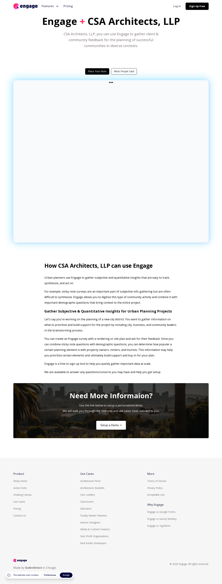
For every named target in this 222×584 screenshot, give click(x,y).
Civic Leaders (87, 494)
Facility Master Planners (93, 515)
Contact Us (19, 515)
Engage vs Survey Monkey (162, 518)
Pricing (68, 6)
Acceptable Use (156, 494)
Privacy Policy (155, 488)
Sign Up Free (197, 6)
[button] (49, 6)
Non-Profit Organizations (94, 536)
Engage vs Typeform (158, 525)
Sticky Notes (20, 481)
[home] (25, 6)
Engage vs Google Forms (161, 512)
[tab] (97, 71)
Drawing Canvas (22, 494)
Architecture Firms (90, 481)
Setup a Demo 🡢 (111, 425)
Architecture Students (92, 488)
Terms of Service (156, 481)
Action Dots (20, 488)
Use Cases (19, 501)
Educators (86, 508)
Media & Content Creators (95, 529)
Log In (177, 6)
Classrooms (87, 501)
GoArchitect (33, 568)
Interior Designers (90, 522)
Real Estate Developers (93, 543)
